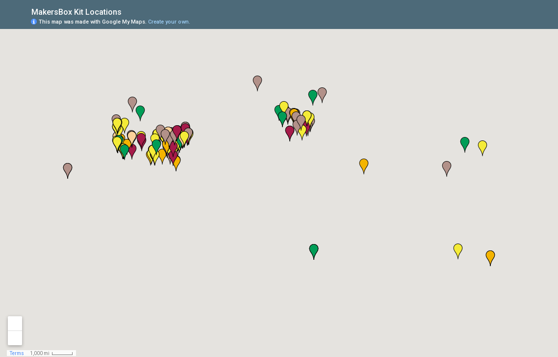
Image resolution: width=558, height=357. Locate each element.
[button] (447, 169)
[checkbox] (129, 11)
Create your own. (169, 22)
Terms (17, 353)
